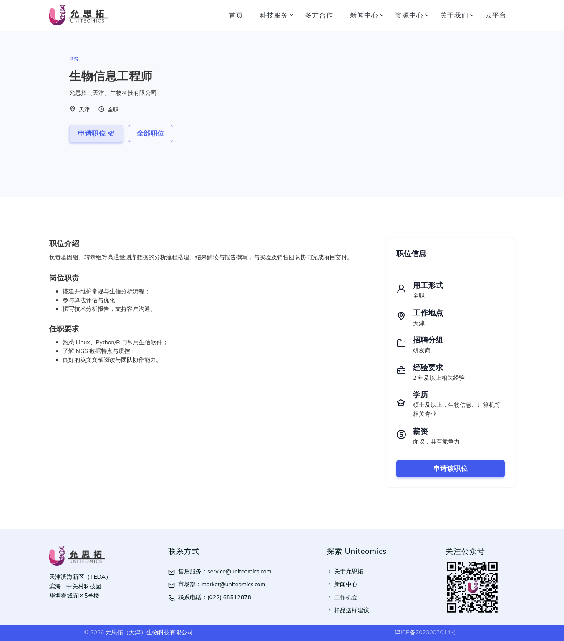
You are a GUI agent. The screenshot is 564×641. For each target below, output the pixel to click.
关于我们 (454, 15)
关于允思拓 (345, 571)
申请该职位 (450, 468)
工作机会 (342, 597)
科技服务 (274, 15)
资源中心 (409, 15)
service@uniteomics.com (239, 571)
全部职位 (150, 133)
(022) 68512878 (229, 597)
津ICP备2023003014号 (425, 632)
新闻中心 (364, 15)
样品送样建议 (348, 610)
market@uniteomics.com (233, 584)
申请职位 (96, 133)
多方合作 (319, 15)
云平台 (495, 15)
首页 (236, 15)
